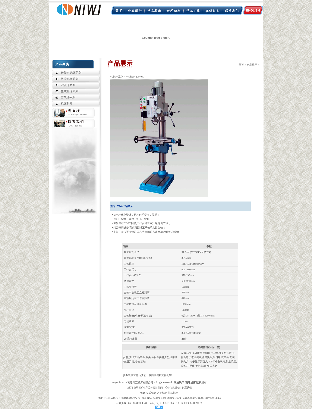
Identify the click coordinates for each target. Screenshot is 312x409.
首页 (241, 64)
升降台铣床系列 (71, 72)
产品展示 (252, 64)
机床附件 (67, 103)
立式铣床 (151, 392)
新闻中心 (163, 387)
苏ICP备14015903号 (192, 403)
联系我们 (187, 387)
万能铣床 (162, 392)
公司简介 (138, 387)
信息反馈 (175, 387)
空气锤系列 (68, 97)
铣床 (142, 392)
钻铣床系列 (68, 85)
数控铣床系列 (70, 79)
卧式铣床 (173, 392)
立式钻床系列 (70, 91)
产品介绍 (150, 387)
